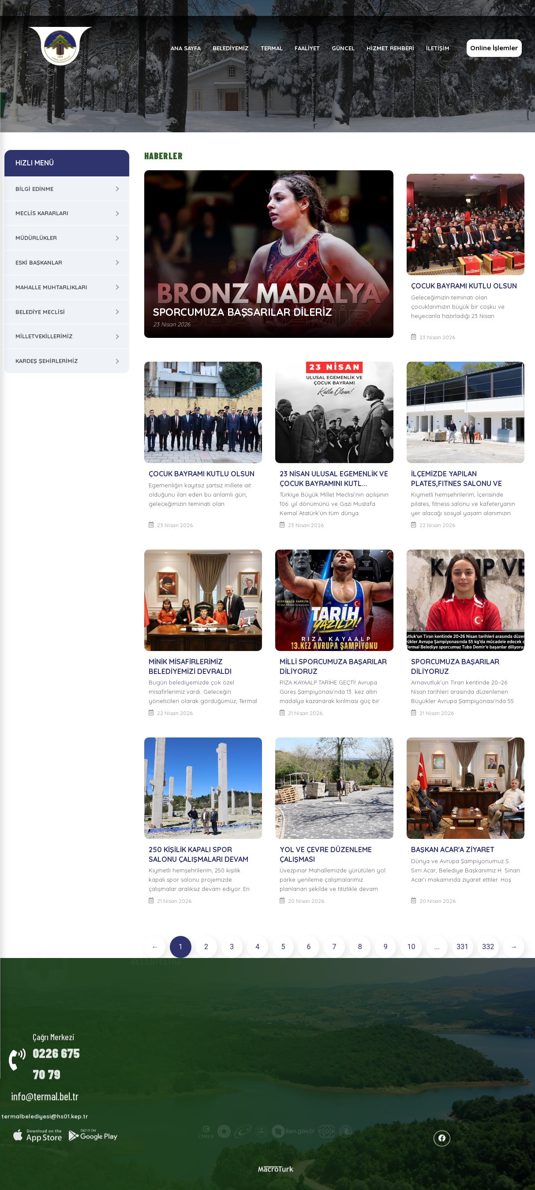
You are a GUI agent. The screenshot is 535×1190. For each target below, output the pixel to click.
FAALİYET (306, 48)
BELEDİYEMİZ (230, 48)
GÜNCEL (342, 48)
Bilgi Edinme (34, 188)
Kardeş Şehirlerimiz (46, 360)
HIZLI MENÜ (34, 162)
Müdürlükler (36, 237)
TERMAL (271, 48)
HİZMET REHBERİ (390, 48)
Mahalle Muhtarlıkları (51, 287)
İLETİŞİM (437, 48)
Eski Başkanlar (38, 262)
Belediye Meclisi (40, 311)
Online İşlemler (494, 48)
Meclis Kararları (41, 213)
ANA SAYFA (185, 48)
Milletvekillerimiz (44, 336)
